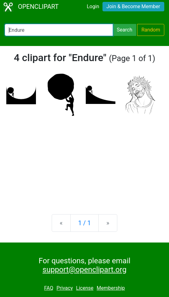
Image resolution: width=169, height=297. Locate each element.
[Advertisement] (84, 160)
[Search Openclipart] (59, 30)
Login (93, 6)
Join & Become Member (133, 6)
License (84, 288)
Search (124, 30)
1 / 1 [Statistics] (84, 223)
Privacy (64, 288)
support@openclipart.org (84, 269)
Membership (111, 288)
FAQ (48, 288)
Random (150, 30)
